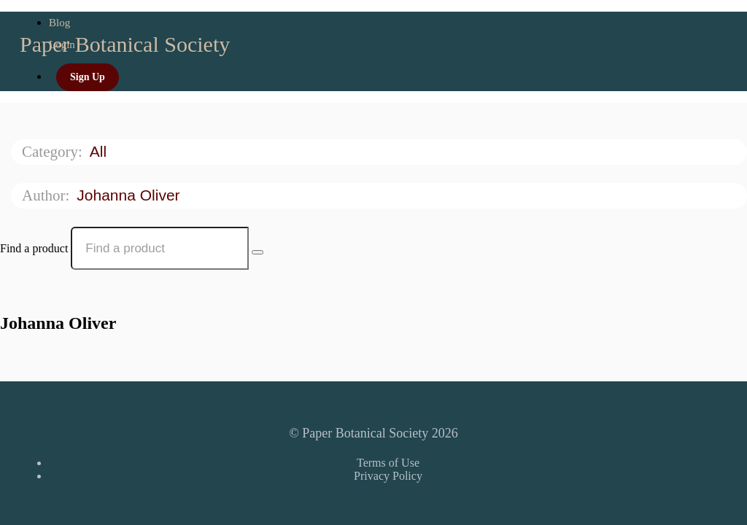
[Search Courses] (257, 252)
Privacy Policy (388, 476)
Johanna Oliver (130, 195)
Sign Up (87, 76)
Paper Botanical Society (125, 44)
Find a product (34, 248)
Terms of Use (388, 462)
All (100, 151)
